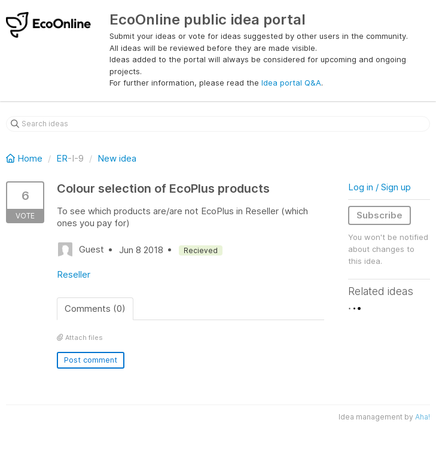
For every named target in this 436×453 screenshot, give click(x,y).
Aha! (422, 416)
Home (25, 158)
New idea (116, 158)
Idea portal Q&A (291, 82)
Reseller (73, 274)
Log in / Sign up (379, 187)
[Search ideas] (218, 124)
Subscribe (379, 215)
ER (62, 158)
